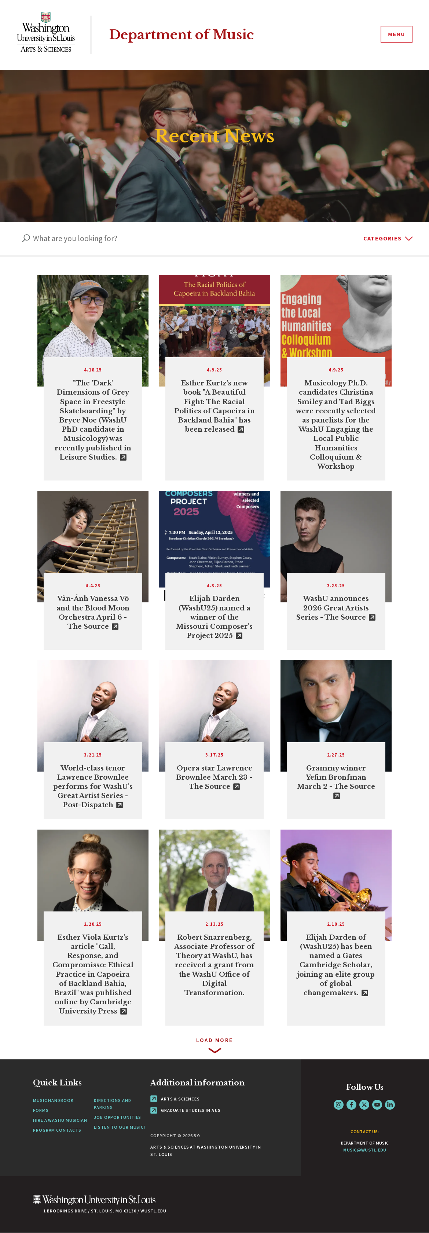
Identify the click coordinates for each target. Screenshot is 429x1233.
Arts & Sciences (174, 1099)
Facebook (351, 1105)
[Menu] (396, 34)
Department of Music (181, 35)
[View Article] (336, 377)
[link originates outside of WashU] (93, 377)
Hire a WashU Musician (60, 1120)
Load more (214, 1040)
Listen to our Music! (119, 1127)
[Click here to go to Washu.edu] (94, 1204)
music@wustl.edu (364, 1150)
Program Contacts (57, 1130)
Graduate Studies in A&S (185, 1110)
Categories (382, 238)
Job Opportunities (117, 1117)
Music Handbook (53, 1100)
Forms (41, 1110)
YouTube (377, 1105)
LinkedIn (390, 1105)
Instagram (338, 1105)
